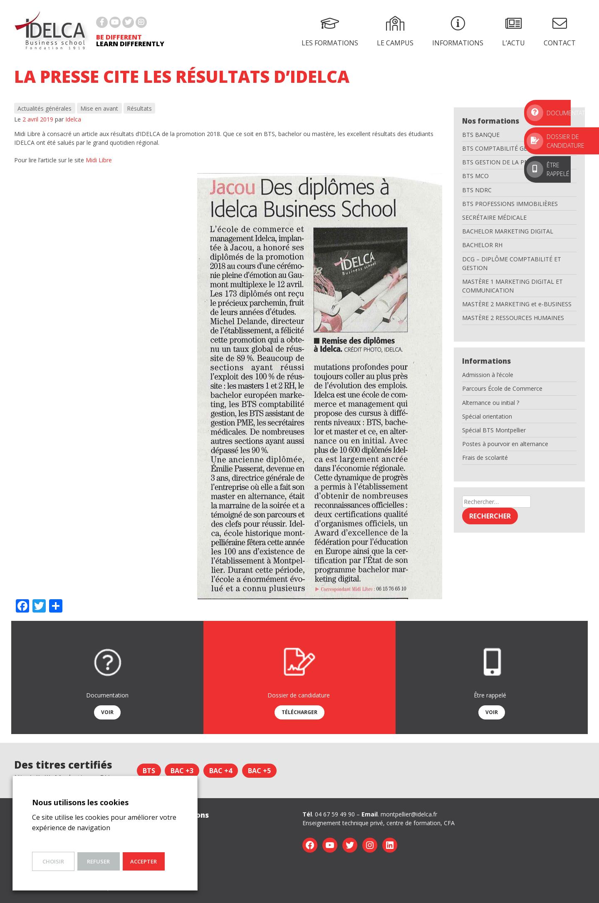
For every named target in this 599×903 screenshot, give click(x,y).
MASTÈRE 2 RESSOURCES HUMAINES (513, 318)
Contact (560, 31)
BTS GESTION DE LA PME (497, 162)
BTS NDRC (477, 190)
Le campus (395, 31)
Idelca (73, 119)
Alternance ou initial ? (490, 403)
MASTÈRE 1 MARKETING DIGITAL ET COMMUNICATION (512, 286)
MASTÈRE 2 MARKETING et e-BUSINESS (517, 304)
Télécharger (299, 712)
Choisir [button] (53, 861)
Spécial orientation (487, 416)
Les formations (330, 31)
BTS (149, 770)
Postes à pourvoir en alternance (505, 444)
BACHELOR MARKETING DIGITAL (507, 231)
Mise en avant (99, 108)
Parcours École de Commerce (502, 388)
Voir (107, 712)
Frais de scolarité (485, 457)
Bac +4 (220, 770)
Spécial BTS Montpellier (494, 430)
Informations (457, 31)
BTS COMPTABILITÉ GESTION (503, 148)
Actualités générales (44, 108)
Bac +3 (182, 770)
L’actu (513, 31)
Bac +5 (259, 770)
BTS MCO (475, 176)
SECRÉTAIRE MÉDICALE (494, 217)
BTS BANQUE (481, 135)
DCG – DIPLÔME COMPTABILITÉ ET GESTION (511, 263)
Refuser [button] (98, 861)
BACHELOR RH (482, 245)
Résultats (139, 108)
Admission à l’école (487, 375)
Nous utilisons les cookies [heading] (80, 802)
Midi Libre (99, 160)
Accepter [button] (143, 861)
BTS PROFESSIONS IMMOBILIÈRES (510, 204)
